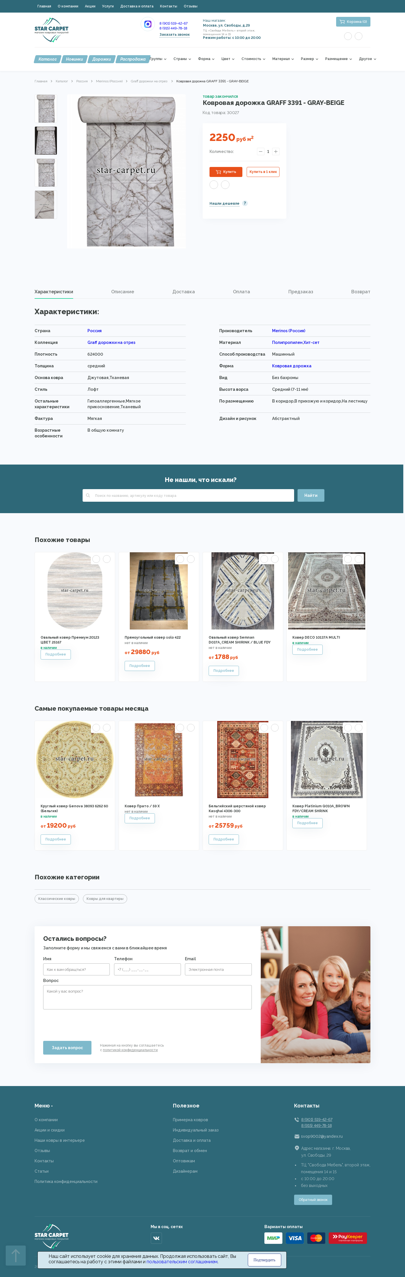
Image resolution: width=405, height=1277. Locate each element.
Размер (307, 59)
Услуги (108, 6)
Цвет (226, 59)
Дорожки (101, 59)
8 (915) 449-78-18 (173, 28)
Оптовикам (184, 1161)
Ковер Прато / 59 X (142, 806)
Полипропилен (287, 342)
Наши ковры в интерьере (60, 1140)
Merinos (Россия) (109, 81)
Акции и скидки (50, 1130)
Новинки (74, 59)
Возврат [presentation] (360, 291)
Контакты (168, 6)
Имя (47, 959)
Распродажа (133, 59)
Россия (82, 81)
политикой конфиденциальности (130, 1050)
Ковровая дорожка (292, 366)
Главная (44, 6)
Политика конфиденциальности (66, 1181)
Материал (281, 59)
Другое (365, 59)
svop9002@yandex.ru (322, 1136)
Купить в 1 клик (263, 172)
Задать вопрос (67, 1047)
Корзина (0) (357, 22)
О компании (68, 6)
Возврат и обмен (190, 1150)
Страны (180, 59)
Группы (156, 59)
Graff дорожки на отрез (149, 81)
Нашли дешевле (225, 204)
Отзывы (190, 6)
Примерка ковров (190, 1119)
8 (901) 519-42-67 (173, 23)
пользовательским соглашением (182, 1261)
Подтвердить (265, 1260)
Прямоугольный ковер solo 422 (153, 637)
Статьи (42, 1171)
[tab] (54, 292)
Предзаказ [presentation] (300, 291)
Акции (90, 6)
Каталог (48, 59)
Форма (204, 59)
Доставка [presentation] (183, 291)
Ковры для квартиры (105, 899)
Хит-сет (312, 342)
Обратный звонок (313, 1200)
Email (190, 959)
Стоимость (251, 59)
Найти (311, 495)
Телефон (123, 959)
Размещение (336, 59)
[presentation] (86, 1023)
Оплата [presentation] (241, 291)
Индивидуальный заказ (196, 1130)
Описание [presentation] (122, 291)
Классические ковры (56, 899)
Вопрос (51, 980)
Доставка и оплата (136, 6)
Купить (229, 172)
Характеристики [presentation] (54, 291)
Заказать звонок (174, 35)
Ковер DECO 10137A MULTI (316, 637)
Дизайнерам (185, 1171)
